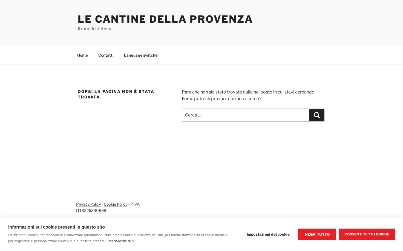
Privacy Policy (88, 204)
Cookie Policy (115, 204)
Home (82, 55)
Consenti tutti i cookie (366, 234)
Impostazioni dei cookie (268, 234)
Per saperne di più (122, 241)
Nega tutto (317, 234)
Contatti (106, 55)
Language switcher (141, 55)
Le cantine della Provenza (165, 19)
